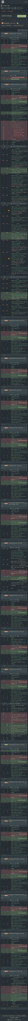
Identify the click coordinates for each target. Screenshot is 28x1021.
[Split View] (22, 30)
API (19, 1019)
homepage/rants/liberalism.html (17, 821)
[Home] (3, 2)
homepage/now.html (14, 669)
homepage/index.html (15, 595)
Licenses (16, 1019)
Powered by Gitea (6, 1016)
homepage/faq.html (14, 390)
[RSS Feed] (2, 8)
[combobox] (19, 30)
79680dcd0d (8, 25)
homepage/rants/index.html (16, 782)
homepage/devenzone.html (16, 358)
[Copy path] (21, 33)
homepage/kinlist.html (15, 631)
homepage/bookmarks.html (16, 84)
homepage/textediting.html (16, 895)
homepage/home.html (14, 543)
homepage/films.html (15, 427)
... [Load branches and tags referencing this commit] (2, 19)
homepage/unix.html (14, 971)
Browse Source (22, 16)
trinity (5, 5)
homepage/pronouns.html (16, 744)
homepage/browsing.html (16, 320)
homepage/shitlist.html (16, 859)
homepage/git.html (14, 465)
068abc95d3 (20, 25)
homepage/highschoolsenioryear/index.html (17, 503)
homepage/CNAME (13, 71)
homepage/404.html (14, 33)
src (9, 5)
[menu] (25, 30)
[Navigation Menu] (25, 2)
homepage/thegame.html (15, 933)
